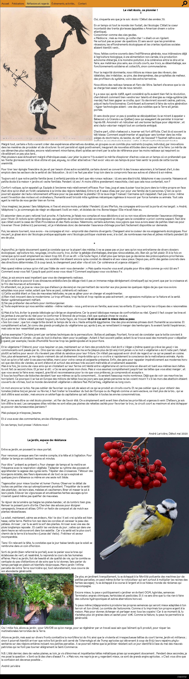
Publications (18, 3)
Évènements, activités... (63, 3)
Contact (82, 3)
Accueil (5, 3)
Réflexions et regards (38, 3)
